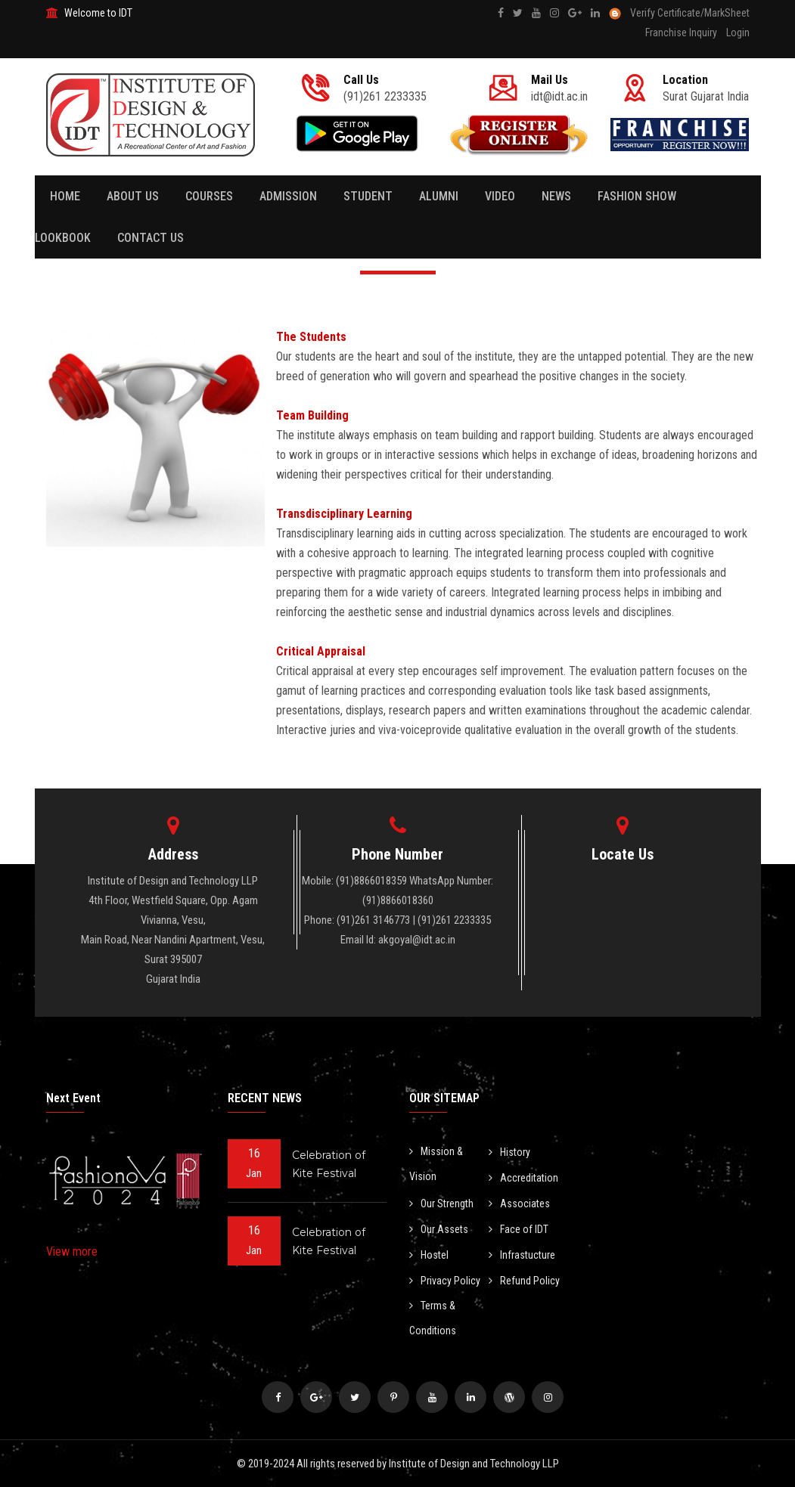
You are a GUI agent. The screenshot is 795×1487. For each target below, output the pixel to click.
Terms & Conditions (432, 1318)
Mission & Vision (436, 1163)
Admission (288, 196)
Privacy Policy (444, 1281)
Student (368, 196)
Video (500, 196)
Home (65, 196)
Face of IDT (518, 1229)
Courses (209, 196)
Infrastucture (522, 1255)
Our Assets (438, 1229)
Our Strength (441, 1203)
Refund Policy (524, 1281)
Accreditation (523, 1178)
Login (738, 32)
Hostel (429, 1255)
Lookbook (63, 238)
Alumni (438, 196)
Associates (519, 1203)
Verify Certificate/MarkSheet (690, 13)
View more (72, 1251)
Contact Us (150, 238)
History (509, 1152)
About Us (133, 196)
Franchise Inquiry (681, 32)
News (556, 196)
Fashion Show (637, 196)
